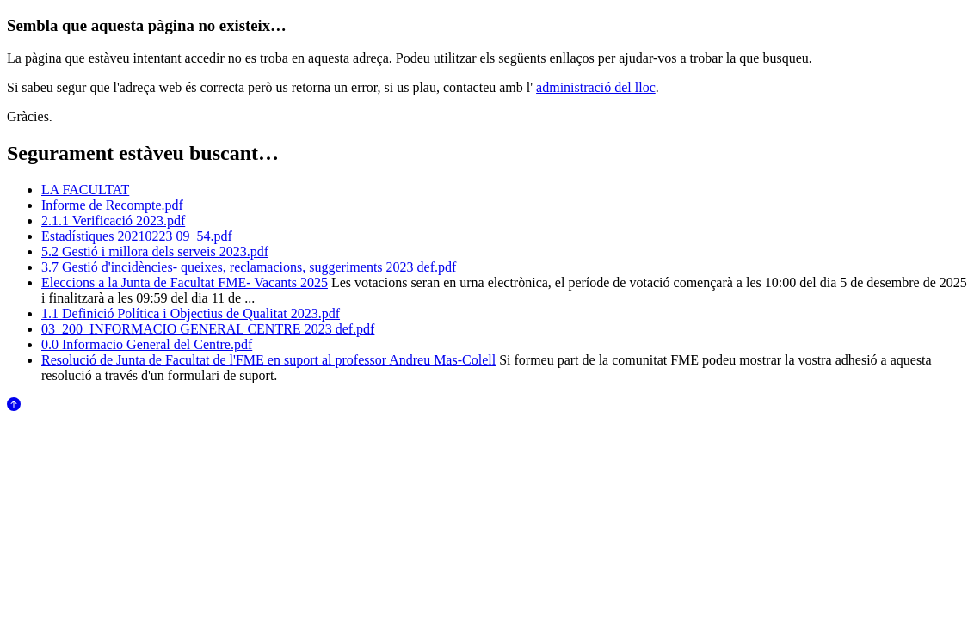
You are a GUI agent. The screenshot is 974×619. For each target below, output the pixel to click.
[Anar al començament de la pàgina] (14, 406)
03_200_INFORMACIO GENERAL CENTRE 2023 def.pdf (207, 329)
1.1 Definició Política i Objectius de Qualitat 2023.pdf (190, 313)
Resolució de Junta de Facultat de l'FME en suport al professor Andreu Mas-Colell (268, 359)
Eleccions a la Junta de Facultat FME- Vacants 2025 (184, 282)
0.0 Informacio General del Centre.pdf (146, 344)
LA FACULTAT (85, 189)
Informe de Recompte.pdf (112, 205)
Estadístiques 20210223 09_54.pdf (136, 236)
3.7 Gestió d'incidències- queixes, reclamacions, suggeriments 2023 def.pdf (248, 267)
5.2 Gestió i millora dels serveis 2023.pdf (154, 251)
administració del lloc (596, 87)
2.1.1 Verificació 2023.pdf (113, 220)
